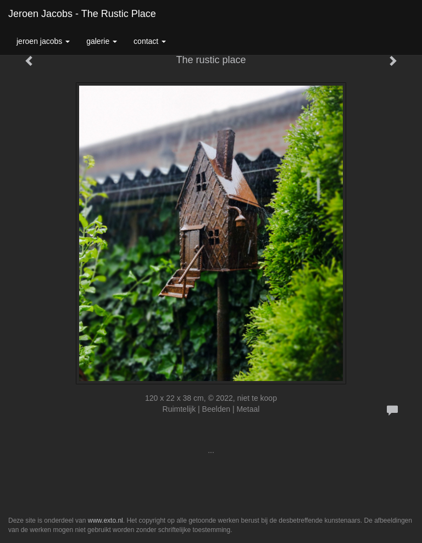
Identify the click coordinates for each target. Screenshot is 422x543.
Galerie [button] (101, 41)
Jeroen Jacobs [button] (43, 41)
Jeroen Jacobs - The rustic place (82, 13)
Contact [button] (150, 41)
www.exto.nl (105, 520)
